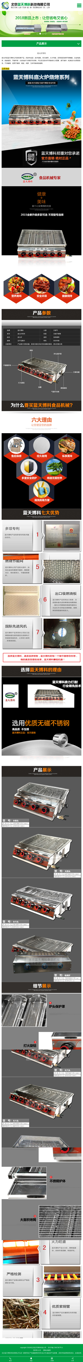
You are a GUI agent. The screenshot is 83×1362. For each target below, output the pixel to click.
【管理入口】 (37, 1350)
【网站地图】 (46, 1350)
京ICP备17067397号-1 (55, 1347)
